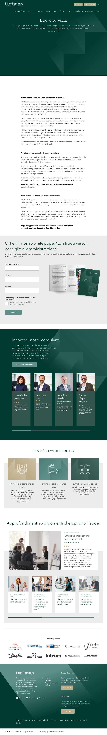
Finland (34, 720)
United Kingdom (70, 720)
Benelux (18, 723)
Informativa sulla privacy (57, 732)
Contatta (99, 11)
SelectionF (78, 4)
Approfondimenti (80, 11)
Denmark (19, 720)
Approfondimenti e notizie (50, 684)
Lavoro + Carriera (60, 11)
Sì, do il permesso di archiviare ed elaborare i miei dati (23, 303)
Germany (55, 720)
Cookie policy (41, 732)
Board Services (90, 4)
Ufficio (46, 680)
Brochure (67, 688)
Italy (61, 720)
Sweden (41, 720)
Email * (8, 287)
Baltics (47, 720)
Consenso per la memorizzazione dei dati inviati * (20, 298)
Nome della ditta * (12, 264)
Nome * (8, 275)
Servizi (46, 678)
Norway (27, 720)
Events (70, 11)
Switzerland (82, 720)
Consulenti (48, 11)
